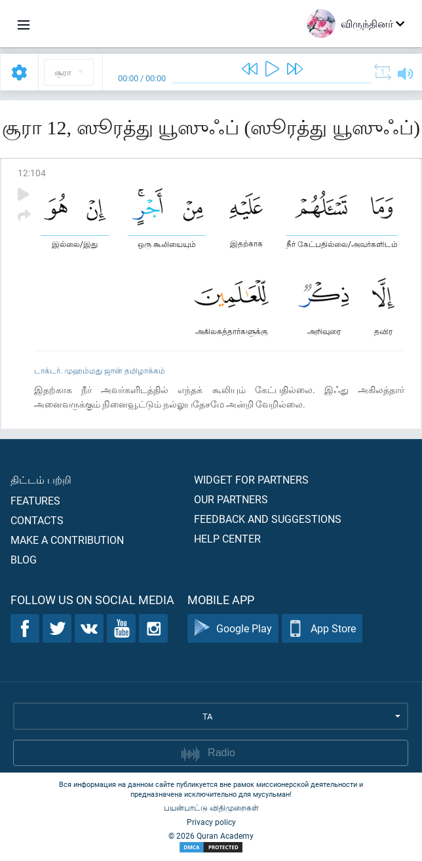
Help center (227, 538)
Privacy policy (211, 821)
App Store (322, 629)
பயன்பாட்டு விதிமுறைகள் (211, 807)
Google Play (233, 629)
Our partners (231, 499)
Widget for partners (251, 479)
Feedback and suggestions (267, 519)
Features (35, 500)
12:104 (32, 172)
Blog (23, 559)
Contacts (37, 520)
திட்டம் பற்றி (40, 479)
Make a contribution (67, 539)
